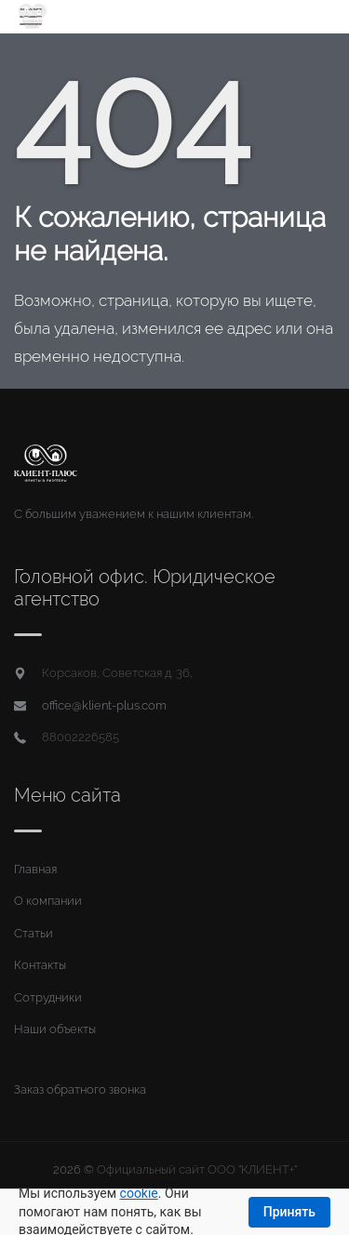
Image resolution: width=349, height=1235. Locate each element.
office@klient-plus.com (104, 705)
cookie (139, 1193)
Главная (35, 869)
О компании (48, 901)
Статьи (33, 933)
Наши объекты (55, 1029)
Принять (289, 1211)
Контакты (40, 965)
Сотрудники (48, 997)
